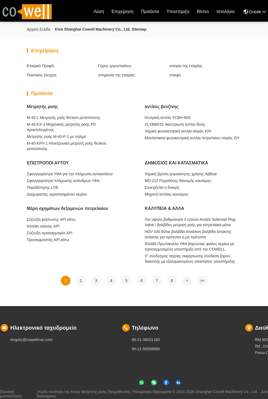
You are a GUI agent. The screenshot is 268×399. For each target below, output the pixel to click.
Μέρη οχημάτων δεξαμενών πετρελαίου (67, 208)
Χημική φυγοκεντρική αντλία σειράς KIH (178, 131)
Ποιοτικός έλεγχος (42, 75)
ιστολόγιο (225, 11)
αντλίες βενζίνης (162, 106)
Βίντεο (203, 11)
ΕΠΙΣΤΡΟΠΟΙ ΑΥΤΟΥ (48, 163)
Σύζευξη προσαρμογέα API (49, 233)
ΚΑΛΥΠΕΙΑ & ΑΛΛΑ (164, 208)
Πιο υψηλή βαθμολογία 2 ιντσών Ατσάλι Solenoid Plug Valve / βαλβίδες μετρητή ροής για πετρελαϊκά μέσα (190, 222)
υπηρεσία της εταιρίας (116, 75)
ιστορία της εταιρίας (186, 66)
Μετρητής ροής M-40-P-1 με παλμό (56, 136)
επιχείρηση (122, 11)
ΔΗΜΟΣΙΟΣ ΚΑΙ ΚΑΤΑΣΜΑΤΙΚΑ (176, 163)
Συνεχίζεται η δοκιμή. (162, 187)
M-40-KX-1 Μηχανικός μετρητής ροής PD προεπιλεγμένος (61, 127)
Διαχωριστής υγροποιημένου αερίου (57, 194)
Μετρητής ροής (42, 106)
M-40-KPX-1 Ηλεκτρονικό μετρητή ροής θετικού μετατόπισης (66, 146)
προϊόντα (150, 11)
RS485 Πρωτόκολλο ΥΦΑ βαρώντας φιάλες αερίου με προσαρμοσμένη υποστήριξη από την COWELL (189, 246)
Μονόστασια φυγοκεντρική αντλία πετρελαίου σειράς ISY (192, 138)
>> (202, 280)
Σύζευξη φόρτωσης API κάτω (51, 219)
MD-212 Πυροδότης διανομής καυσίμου (178, 181)
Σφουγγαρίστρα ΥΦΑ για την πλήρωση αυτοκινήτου (70, 174)
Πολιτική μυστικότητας (11, 392)
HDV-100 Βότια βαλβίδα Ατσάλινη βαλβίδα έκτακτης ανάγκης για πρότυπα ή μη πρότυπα (188, 234)
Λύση (99, 11)
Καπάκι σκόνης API (43, 226)
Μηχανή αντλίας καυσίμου (167, 194)
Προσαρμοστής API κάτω (48, 240)
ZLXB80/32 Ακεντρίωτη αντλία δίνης (175, 124)
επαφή (175, 75)
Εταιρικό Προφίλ (40, 66)
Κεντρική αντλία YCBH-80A (168, 117)
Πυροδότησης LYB (42, 187)
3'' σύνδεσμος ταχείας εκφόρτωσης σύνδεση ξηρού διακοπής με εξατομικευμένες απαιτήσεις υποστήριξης (190, 259)
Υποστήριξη (178, 11)
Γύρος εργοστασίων (115, 66)
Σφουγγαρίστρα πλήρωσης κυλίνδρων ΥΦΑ (63, 181)
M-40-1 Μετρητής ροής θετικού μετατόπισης (63, 117)
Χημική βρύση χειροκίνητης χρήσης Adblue (181, 174)
